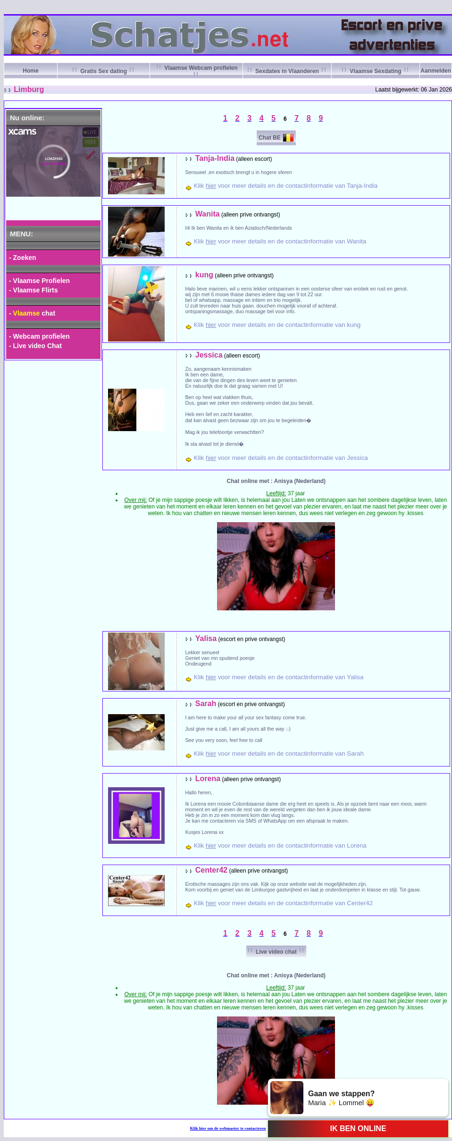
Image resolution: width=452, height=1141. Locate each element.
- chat (32, 313)
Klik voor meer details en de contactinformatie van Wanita (280, 241)
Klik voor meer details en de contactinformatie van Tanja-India (285, 185)
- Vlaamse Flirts (33, 290)
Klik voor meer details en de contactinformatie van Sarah (279, 753)
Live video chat (276, 952)
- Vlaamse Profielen (39, 280)
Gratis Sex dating (103, 71)
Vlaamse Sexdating (375, 71)
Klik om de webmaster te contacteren (228, 1128)
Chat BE (270, 137)
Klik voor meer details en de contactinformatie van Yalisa (279, 677)
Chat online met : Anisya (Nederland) (276, 481)
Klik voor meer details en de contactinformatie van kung (277, 324)
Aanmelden (435, 70)
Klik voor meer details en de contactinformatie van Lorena (280, 845)
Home (30, 70)
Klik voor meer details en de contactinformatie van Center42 (283, 903)
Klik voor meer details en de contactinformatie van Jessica (281, 457)
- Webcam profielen (39, 336)
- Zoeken (22, 257)
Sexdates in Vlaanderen (287, 71)
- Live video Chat (35, 346)
